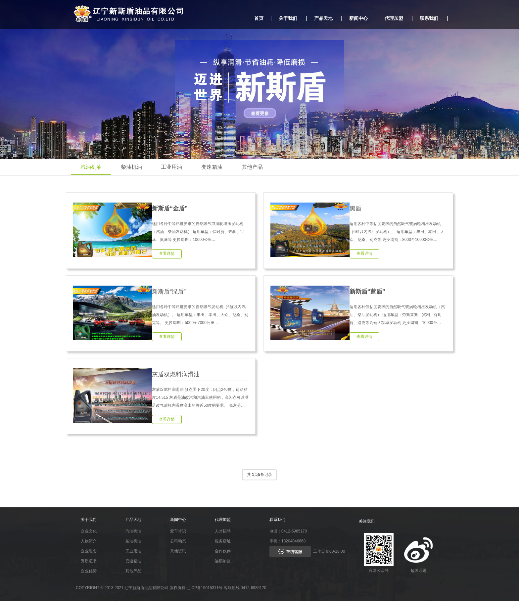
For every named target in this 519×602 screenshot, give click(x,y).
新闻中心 (358, 18)
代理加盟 (394, 18)
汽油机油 (91, 167)
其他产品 (255, 167)
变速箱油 (214, 167)
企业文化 (89, 532)
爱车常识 (178, 532)
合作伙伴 (223, 551)
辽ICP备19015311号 (204, 588)
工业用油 (173, 167)
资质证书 (89, 561)
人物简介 (89, 541)
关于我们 (288, 18)
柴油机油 (132, 167)
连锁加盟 (223, 561)
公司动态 (178, 541)
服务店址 (223, 541)
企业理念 (89, 551)
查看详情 (167, 254)
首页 (258, 18)
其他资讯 (178, 551)
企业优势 (89, 571)
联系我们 (429, 18)
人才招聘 (223, 532)
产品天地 (323, 18)
